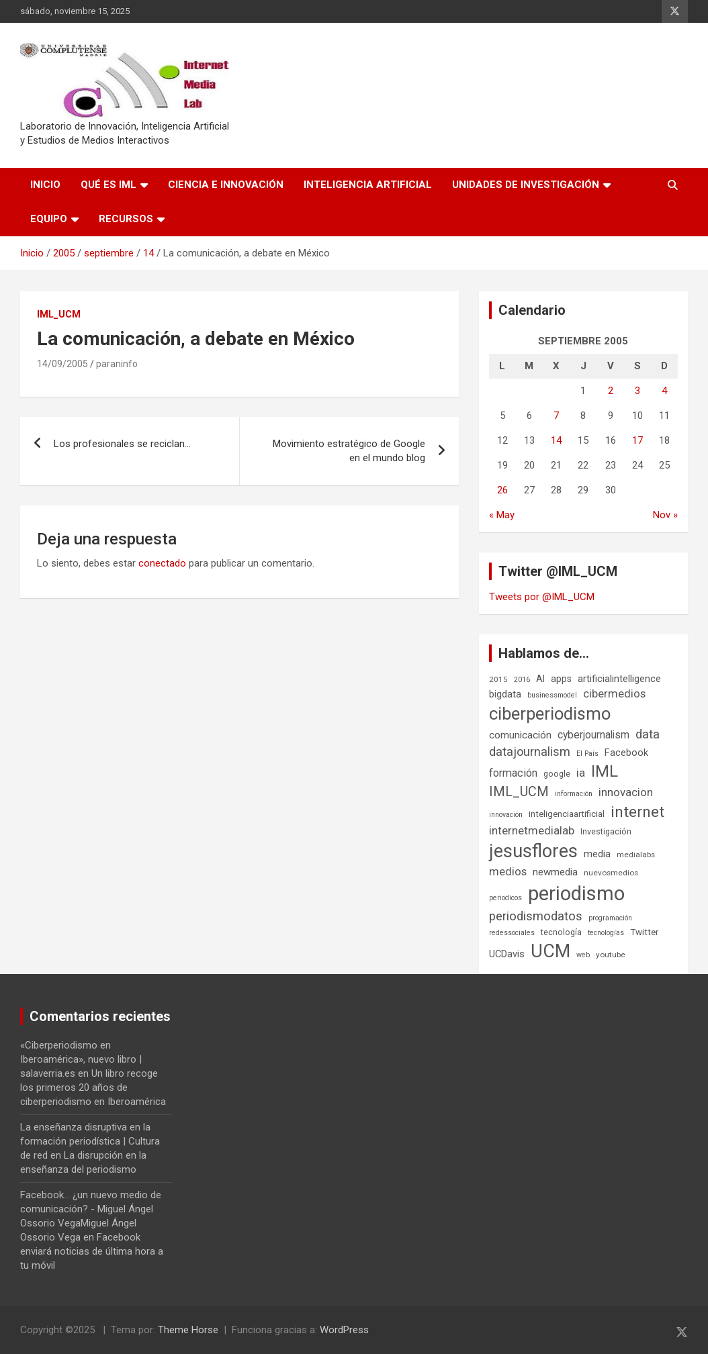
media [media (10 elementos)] (597, 854)
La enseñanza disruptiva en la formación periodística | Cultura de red (90, 1141)
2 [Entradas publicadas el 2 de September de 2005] (610, 391)
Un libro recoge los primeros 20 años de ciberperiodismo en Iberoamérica (93, 1087)
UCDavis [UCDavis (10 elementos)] (507, 954)
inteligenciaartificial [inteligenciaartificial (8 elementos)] (567, 814)
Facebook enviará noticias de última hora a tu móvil (91, 1251)
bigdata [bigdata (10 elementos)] (505, 694)
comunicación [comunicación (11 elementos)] (520, 735)
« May (502, 515)
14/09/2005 (62, 363)
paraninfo (117, 363)
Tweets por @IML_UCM (541, 597)
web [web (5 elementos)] (583, 955)
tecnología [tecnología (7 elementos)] (561, 932)
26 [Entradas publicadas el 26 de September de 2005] (502, 490)
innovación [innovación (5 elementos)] (506, 814)
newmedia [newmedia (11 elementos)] (555, 872)
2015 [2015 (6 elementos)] (498, 679)
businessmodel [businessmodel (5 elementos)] (552, 695)
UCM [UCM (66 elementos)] (550, 951)
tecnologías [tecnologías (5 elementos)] (606, 932)
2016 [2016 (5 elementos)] (522, 679)
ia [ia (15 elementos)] (580, 772)
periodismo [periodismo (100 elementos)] (576, 893)
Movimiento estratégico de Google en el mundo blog (349, 451)
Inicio (45, 185)
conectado (162, 563)
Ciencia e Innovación (225, 185)
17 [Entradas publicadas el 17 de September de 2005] (637, 440)
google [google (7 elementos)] (556, 774)
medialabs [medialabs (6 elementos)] (636, 854)
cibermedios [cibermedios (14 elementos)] (614, 693)
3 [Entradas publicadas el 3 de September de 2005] (637, 391)
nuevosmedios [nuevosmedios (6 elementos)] (611, 872)
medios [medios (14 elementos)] (508, 871)
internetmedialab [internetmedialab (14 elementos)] (531, 830)
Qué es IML (108, 185)
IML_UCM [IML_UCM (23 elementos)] (519, 792)
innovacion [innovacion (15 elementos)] (626, 792)
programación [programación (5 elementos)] (610, 918)
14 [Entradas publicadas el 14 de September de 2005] (556, 440)
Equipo (48, 219)
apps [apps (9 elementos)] (561, 678)
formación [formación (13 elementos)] (513, 773)
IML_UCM (59, 314)
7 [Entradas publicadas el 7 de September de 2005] (556, 415)
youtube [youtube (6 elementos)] (610, 954)
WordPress (344, 1330)
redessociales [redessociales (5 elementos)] (512, 932)
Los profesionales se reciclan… (122, 444)
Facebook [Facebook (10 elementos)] (626, 752)
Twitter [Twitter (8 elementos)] (644, 932)
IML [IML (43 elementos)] (604, 771)
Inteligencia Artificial (368, 185)
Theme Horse (188, 1330)
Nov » (665, 515)
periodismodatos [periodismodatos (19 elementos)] (535, 916)
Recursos (126, 219)
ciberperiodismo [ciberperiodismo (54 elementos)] (550, 714)
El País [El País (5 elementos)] (587, 753)
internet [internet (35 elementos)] (637, 812)
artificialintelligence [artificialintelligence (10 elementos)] (619, 679)
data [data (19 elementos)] (647, 734)
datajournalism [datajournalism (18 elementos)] (529, 751)
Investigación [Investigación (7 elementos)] (605, 831)
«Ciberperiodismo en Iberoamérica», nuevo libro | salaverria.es (81, 1059)
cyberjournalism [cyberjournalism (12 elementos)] (593, 734)
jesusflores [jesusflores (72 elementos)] (533, 851)
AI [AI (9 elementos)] (540, 678)
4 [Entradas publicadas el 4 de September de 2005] (664, 391)
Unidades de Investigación (525, 185)
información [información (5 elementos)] (573, 793)
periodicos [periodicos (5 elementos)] (505, 897)
